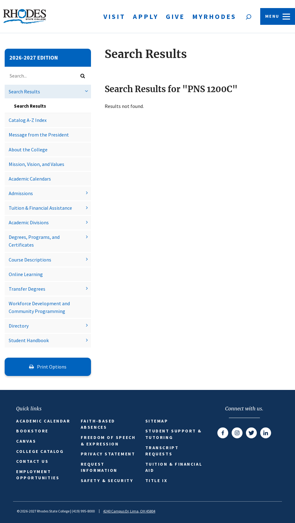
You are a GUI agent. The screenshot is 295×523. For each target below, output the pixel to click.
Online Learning (26, 274)
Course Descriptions (30, 260)
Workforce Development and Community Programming (39, 307)
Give (175, 16)
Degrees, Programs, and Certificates (34, 241)
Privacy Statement (108, 454)
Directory (19, 326)
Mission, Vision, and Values (36, 164)
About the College (28, 149)
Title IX (156, 480)
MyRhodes (214, 16)
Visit (114, 16)
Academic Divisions (29, 222)
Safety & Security (107, 480)
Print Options (47, 367)
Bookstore (32, 431)
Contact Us (32, 461)
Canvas (26, 441)
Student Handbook (29, 340)
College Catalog (40, 451)
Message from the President (39, 135)
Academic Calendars (30, 179)
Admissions (21, 193)
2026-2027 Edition (33, 57)
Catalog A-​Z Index (28, 120)
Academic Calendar (43, 421)
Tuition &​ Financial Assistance (40, 208)
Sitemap (156, 421)
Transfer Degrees (27, 289)
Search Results (24, 91)
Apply (145, 16)
